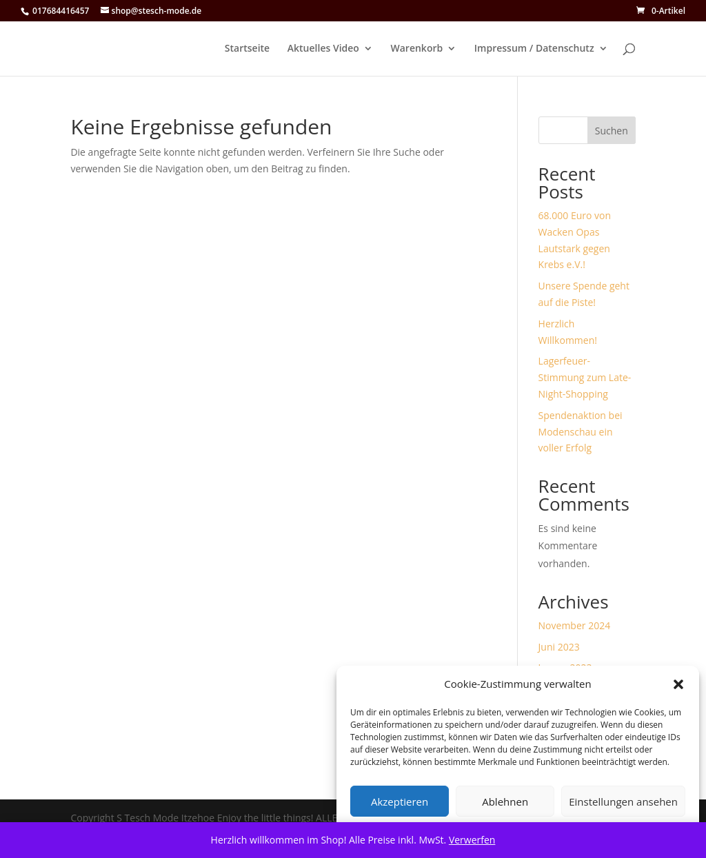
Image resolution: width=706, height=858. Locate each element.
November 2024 (574, 625)
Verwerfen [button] (472, 839)
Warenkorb (417, 48)
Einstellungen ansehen (623, 801)
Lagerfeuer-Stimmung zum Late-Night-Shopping (585, 377)
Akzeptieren (399, 801)
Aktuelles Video (323, 48)
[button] (678, 684)
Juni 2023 (559, 646)
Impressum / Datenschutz (534, 48)
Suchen (611, 130)
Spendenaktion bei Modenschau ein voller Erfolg (580, 432)
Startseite (247, 48)
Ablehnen (505, 801)
